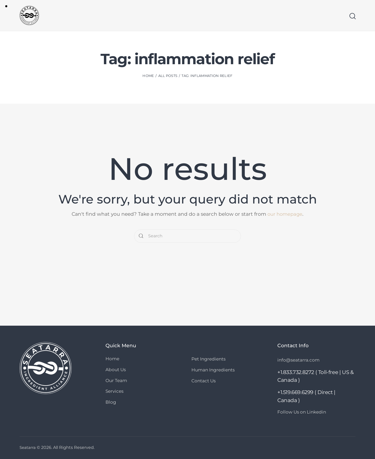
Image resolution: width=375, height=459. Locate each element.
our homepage (284, 214)
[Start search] (352, 16)
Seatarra (28, 447)
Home (148, 76)
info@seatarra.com (298, 360)
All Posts (168, 76)
